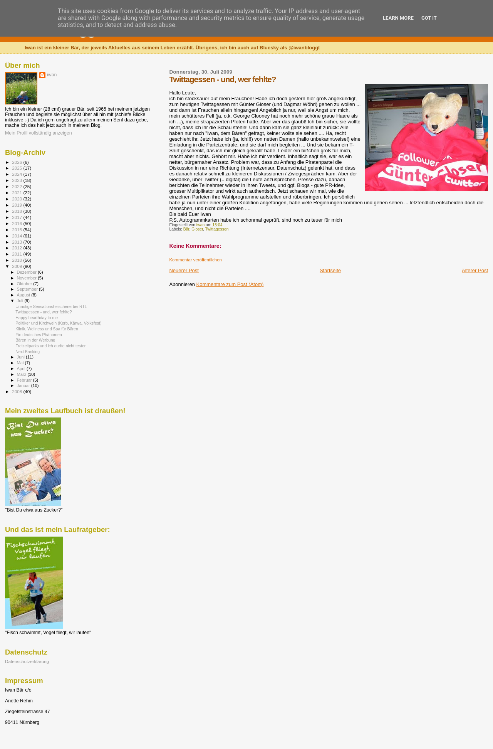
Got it (429, 18)
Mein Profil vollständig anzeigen (38, 133)
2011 (17, 253)
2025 (17, 167)
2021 (17, 192)
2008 (17, 391)
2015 (17, 229)
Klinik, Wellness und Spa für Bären (46, 329)
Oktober (25, 283)
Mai (21, 362)
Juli (21, 300)
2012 (17, 247)
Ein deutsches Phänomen (38, 334)
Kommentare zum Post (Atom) (230, 284)
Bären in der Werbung (35, 340)
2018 (17, 211)
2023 (17, 180)
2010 (17, 260)
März (22, 374)
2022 (17, 186)
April (22, 368)
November (27, 278)
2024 (17, 174)
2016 (17, 223)
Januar (24, 385)
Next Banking (27, 351)
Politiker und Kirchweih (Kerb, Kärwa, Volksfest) (58, 323)
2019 (17, 204)
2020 (17, 198)
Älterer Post (475, 270)
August (24, 295)
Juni (21, 357)
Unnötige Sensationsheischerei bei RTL (51, 306)
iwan (52, 74)
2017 (17, 217)
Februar (25, 380)
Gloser (197, 229)
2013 (17, 241)
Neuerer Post (184, 270)
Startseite (330, 270)
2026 (17, 162)
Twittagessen (217, 229)
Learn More (398, 18)
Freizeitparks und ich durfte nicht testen (51, 345)
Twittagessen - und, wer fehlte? (43, 312)
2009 (17, 266)
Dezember (27, 272)
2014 (17, 235)
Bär (186, 229)
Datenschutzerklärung (27, 661)
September (28, 289)
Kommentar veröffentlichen (195, 260)
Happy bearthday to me (36, 317)
